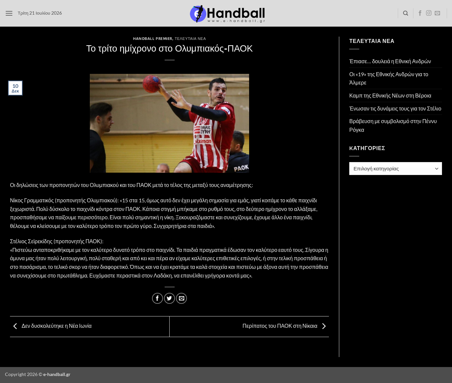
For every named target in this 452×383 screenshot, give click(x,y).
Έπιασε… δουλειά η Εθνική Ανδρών (390, 61)
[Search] (405, 13)
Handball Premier (152, 38)
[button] (9, 13)
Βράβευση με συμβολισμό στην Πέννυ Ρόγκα (393, 125)
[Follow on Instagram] (428, 13)
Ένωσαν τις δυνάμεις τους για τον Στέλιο (395, 108)
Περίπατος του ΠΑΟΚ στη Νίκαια (285, 326)
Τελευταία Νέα (190, 38)
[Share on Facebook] (157, 298)
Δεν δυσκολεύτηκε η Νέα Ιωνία (51, 326)
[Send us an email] (437, 13)
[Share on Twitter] (169, 298)
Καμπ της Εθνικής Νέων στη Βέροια (390, 95)
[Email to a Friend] (181, 298)
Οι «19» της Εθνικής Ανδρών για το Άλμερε (388, 78)
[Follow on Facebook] (420, 13)
